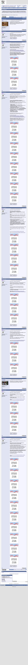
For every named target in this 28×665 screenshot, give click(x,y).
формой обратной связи (23, 12)
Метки (2, 571)
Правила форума (4, 581)
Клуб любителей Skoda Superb (6, 5)
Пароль (18, 6)
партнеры (3, 572)
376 (2, 20)
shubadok (3, 379)
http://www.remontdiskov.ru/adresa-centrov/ (19, 51)
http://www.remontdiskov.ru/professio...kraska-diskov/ (16, 115)
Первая (15, 569)
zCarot (15, 586)
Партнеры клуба (11, 5)
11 (22, 569)
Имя (17, 5)
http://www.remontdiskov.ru (13, 38)
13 (24, 569)
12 (23, 569)
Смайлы (3, 579)
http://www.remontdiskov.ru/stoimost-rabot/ (18, 50)
